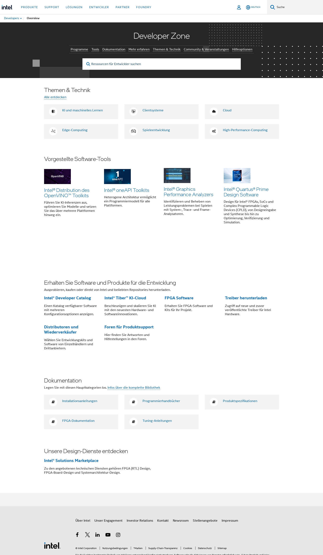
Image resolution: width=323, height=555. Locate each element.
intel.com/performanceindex (125, 531)
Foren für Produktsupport (128, 297)
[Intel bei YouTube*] (107, 505)
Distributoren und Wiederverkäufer (61, 300)
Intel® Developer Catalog (67, 268)
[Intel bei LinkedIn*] (97, 505)
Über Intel (82, 491)
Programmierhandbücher (161, 371)
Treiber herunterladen (246, 268)
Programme (79, 49)
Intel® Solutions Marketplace (71, 430)
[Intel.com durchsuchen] (299, 7)
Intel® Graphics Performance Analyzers (188, 192)
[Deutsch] (253, 7)
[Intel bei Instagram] (118, 505)
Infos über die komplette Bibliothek (134, 358)
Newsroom (181, 491)
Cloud (227, 110)
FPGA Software (179, 268)
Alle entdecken (55, 97)
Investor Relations (140, 491)
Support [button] (51, 7)
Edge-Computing (75, 130)
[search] (88, 64)
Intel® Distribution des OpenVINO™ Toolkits (66, 192)
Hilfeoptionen (242, 49)
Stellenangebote (205, 491)
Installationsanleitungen (79, 371)
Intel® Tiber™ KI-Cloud (125, 268)
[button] (161, 193)
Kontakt (163, 491)
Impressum (230, 491)
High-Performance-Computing (245, 130)
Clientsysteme (153, 110)
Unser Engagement (108, 491)
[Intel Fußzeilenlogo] (52, 515)
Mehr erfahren (139, 49)
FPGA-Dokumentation (78, 391)
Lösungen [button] (74, 7)
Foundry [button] (143, 7)
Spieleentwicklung (156, 130)
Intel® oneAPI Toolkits (126, 190)
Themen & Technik (166, 49)
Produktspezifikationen (240, 371)
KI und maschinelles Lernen (82, 110)
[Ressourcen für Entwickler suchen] (161, 64)
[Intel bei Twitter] (87, 505)
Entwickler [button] (99, 7)
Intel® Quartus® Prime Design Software (246, 192)
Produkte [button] (29, 7)
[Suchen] (272, 7)
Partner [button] (123, 7)
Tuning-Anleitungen (157, 391)
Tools (95, 49)
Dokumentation (113, 49)
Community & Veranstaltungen (206, 49)
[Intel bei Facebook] (77, 505)
